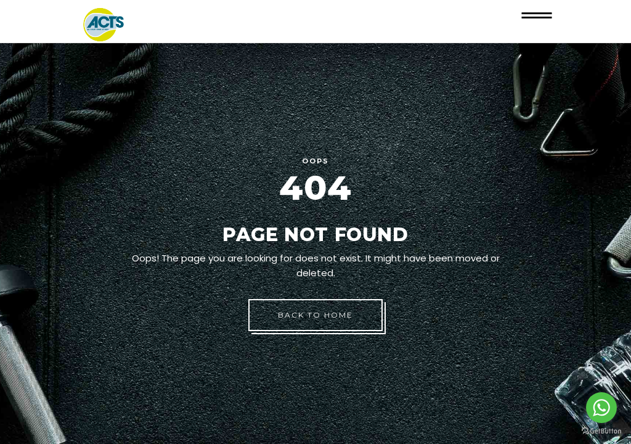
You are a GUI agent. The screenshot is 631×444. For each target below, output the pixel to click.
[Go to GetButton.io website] (601, 431)
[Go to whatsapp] (601, 407)
